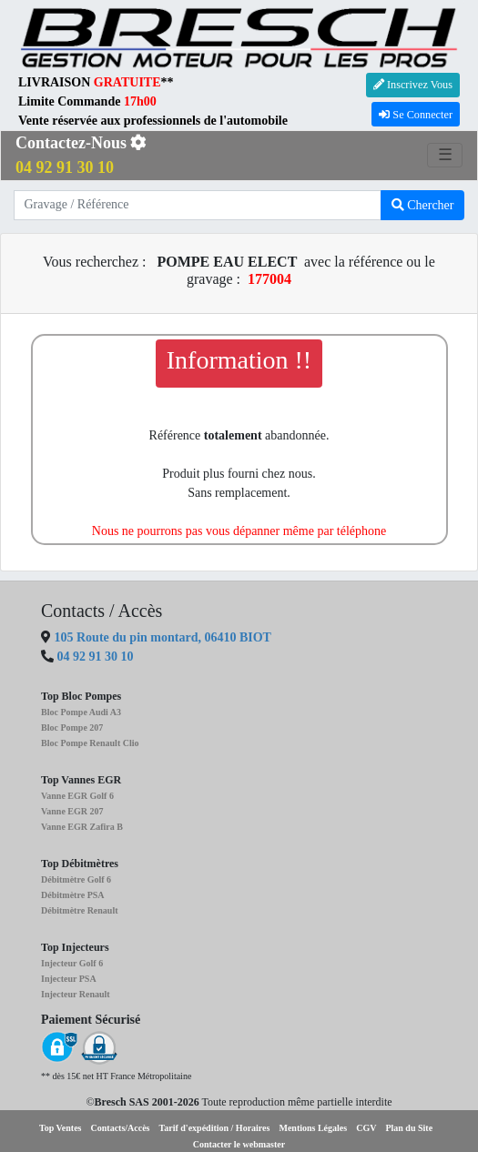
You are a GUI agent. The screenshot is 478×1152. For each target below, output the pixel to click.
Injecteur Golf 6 (72, 963)
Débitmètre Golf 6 (76, 879)
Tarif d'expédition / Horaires (214, 1128)
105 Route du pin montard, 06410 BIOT (161, 637)
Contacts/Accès (120, 1128)
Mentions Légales (313, 1128)
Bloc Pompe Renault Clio (90, 743)
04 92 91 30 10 (95, 656)
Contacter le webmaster (239, 1144)
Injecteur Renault (75, 994)
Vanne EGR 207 (72, 811)
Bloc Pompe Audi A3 (81, 712)
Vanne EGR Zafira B (82, 827)
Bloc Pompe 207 (72, 728)
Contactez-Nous (81, 155)
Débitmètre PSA (73, 895)
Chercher (423, 205)
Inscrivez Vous (413, 84)
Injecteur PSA (69, 979)
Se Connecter (416, 114)
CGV (366, 1128)
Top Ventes (60, 1128)
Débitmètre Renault (79, 910)
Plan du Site (408, 1128)
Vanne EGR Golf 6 (77, 796)
